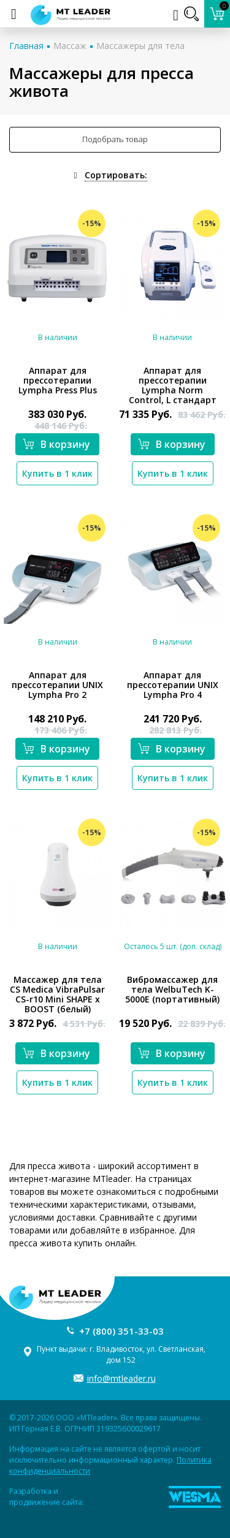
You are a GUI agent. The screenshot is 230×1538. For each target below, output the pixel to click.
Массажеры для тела (140, 45)
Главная (26, 45)
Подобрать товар (115, 139)
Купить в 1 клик (57, 473)
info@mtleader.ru (121, 1378)
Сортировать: (116, 175)
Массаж (69, 45)
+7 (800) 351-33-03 (121, 1331)
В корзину (56, 444)
